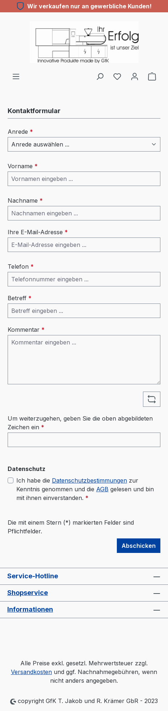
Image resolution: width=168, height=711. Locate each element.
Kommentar (26, 329)
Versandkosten (31, 671)
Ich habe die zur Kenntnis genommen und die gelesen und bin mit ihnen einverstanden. (85, 488)
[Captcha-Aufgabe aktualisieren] (151, 399)
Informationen (30, 609)
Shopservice (27, 592)
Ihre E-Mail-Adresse (38, 232)
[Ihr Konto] (134, 76)
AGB (102, 489)
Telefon (21, 266)
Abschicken (139, 545)
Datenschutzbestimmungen (89, 480)
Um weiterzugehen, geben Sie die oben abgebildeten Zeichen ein (80, 423)
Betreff (20, 298)
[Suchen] (99, 76)
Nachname (25, 200)
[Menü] (16, 76)
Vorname (23, 166)
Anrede (20, 131)
